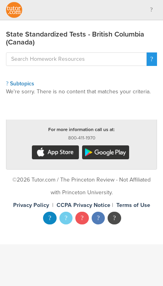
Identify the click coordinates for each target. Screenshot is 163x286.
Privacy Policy (31, 205)
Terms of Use (133, 205)
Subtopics (20, 83)
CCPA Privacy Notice (83, 205)
